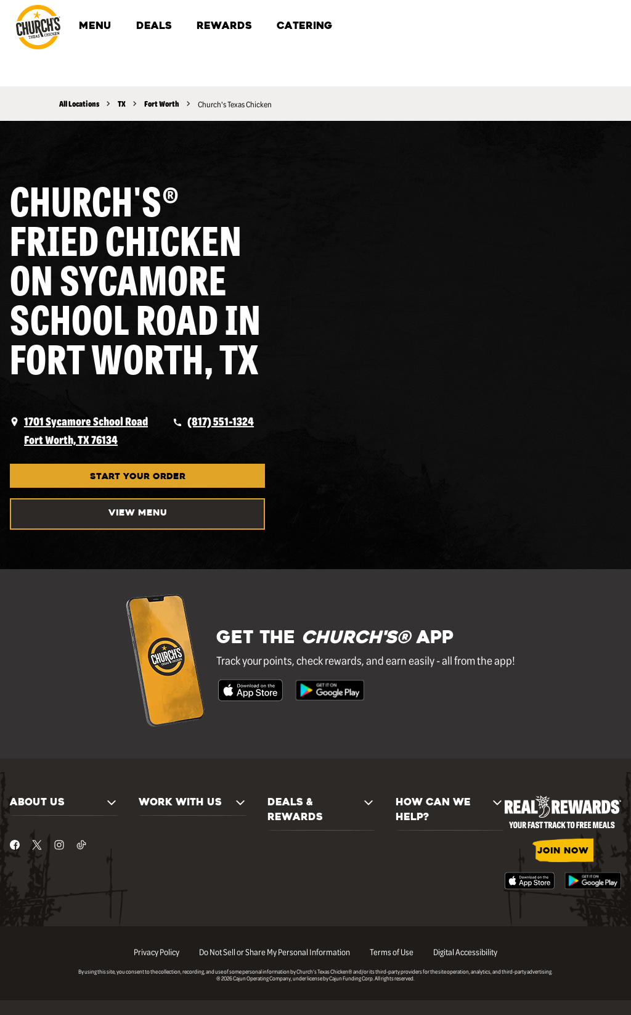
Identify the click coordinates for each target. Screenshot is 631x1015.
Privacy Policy (156, 951)
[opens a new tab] (79, 430)
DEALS (154, 26)
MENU (95, 26)
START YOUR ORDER (137, 477)
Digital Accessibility (465, 951)
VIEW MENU (137, 513)
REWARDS (224, 26)
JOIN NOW (562, 851)
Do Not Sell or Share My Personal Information (274, 951)
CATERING (304, 26)
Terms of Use (391, 951)
